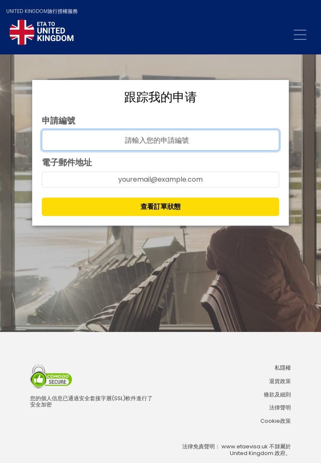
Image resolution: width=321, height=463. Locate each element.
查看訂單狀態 (160, 206)
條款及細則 (277, 394)
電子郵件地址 (67, 162)
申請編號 (58, 121)
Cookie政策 (275, 421)
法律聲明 (280, 407)
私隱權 (283, 368)
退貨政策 (280, 381)
